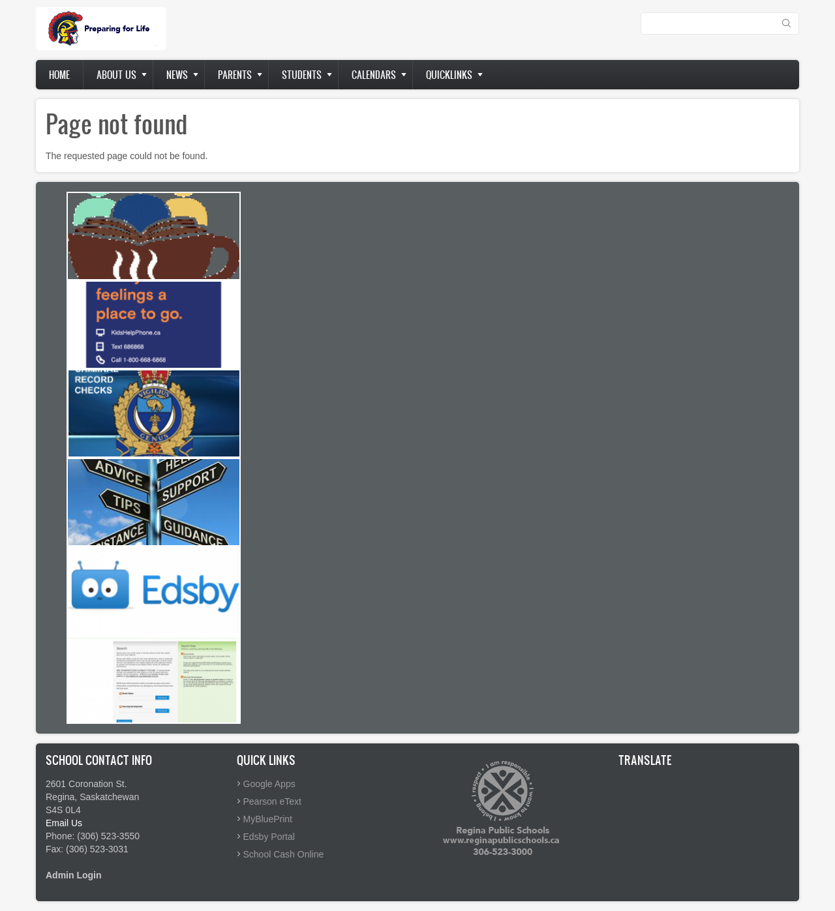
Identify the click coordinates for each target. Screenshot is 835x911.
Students (302, 75)
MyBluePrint (267, 819)
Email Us (64, 823)
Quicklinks (449, 75)
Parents (235, 75)
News (177, 75)
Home (59, 75)
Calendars (374, 75)
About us (116, 75)
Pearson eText (272, 801)
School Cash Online (283, 854)
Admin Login (74, 875)
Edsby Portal (269, 836)
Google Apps (269, 784)
